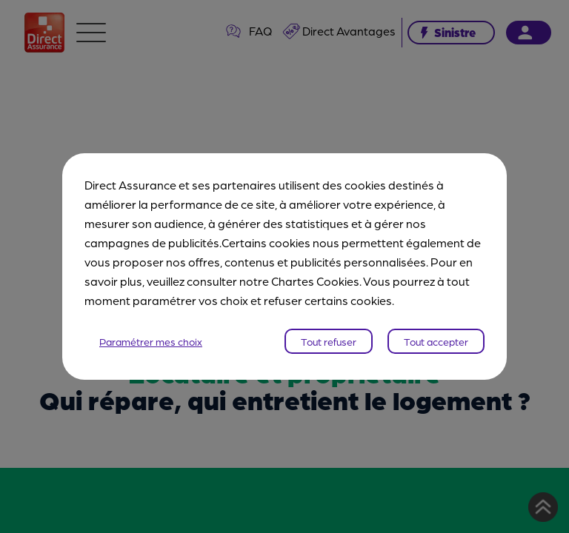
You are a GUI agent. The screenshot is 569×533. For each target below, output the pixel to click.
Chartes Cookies (315, 281)
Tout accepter (436, 341)
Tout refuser (328, 341)
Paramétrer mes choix (150, 341)
